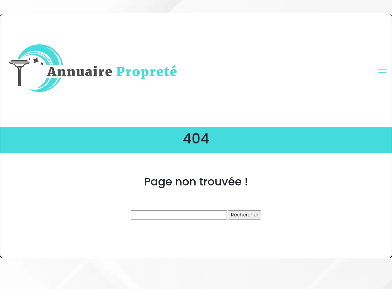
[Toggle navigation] (382, 70)
